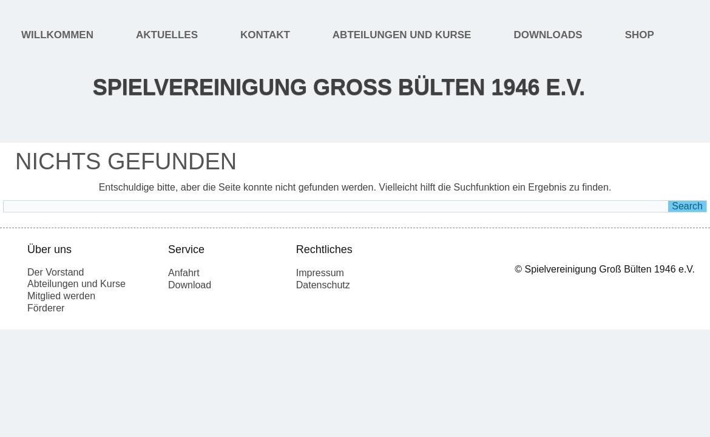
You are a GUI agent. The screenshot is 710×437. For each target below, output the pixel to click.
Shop (639, 35)
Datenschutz (323, 285)
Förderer (45, 308)
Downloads (547, 35)
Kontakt (265, 35)
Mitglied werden (61, 296)
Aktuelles (167, 35)
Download (189, 285)
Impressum (320, 273)
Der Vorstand (55, 272)
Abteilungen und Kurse (402, 35)
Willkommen (57, 35)
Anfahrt (184, 273)
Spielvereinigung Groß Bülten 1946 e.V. (339, 87)
